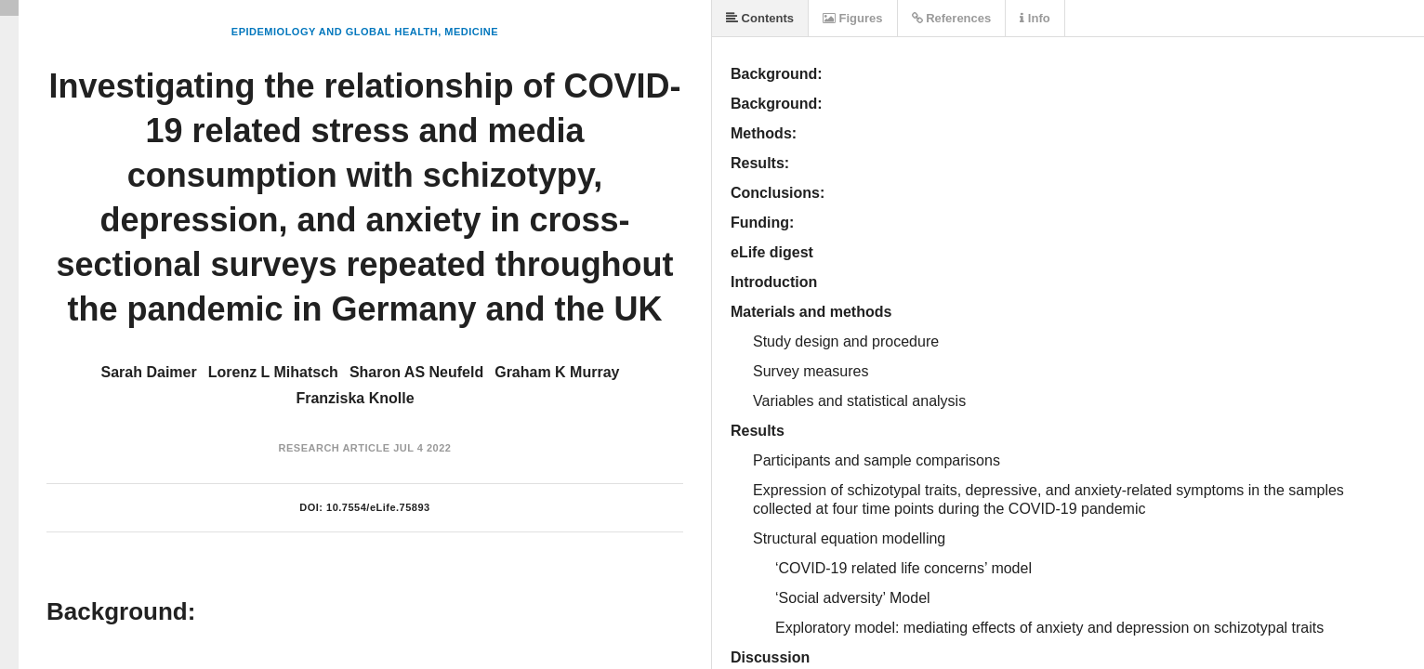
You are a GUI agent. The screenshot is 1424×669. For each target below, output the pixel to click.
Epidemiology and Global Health (334, 31)
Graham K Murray (556, 372)
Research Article (334, 447)
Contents (760, 18)
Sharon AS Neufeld (416, 372)
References (952, 18)
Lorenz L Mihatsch (273, 372)
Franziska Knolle (355, 398)
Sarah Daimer (149, 372)
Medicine (471, 31)
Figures (853, 18)
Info (1034, 18)
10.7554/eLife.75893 (378, 507)
